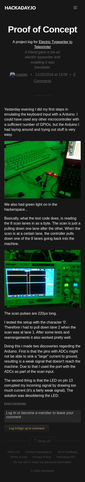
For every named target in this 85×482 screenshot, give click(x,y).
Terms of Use (18, 457)
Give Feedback (67, 452)
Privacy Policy (42, 457)
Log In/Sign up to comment (26, 428)
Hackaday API (66, 457)
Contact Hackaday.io (38, 452)
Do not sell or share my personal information (42, 462)
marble (18, 75)
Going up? (42, 441)
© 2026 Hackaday (42, 470)
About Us (13, 452)
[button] (75, 7)
